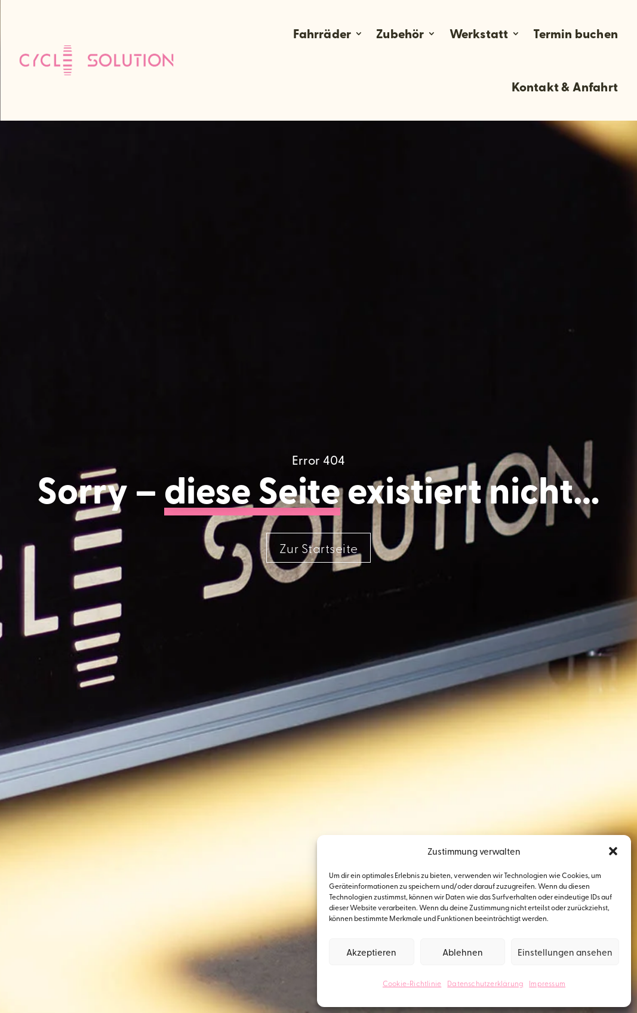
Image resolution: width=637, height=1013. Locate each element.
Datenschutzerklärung (485, 983)
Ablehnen (462, 952)
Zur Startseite (318, 547)
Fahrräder (322, 33)
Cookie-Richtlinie (412, 983)
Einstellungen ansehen (565, 952)
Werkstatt (479, 33)
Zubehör (400, 33)
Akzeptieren (371, 952)
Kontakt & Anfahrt (565, 87)
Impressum (547, 983)
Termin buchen (575, 33)
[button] (613, 851)
